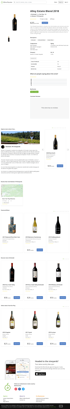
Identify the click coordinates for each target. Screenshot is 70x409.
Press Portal (39, 401)
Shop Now (45, 22)
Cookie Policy (53, 406)
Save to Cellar (44, 19)
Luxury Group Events (8, 398)
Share (52, 19)
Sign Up (61, 2)
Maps (55, 2)
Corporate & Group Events (42, 398)
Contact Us (22, 400)
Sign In (66, 2)
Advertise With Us (40, 400)
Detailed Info (33, 58)
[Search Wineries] (29, 2)
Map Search (6, 401)
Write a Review (34, 92)
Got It (61, 406)
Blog (4, 400)
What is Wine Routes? (25, 398)
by (36, 16)
